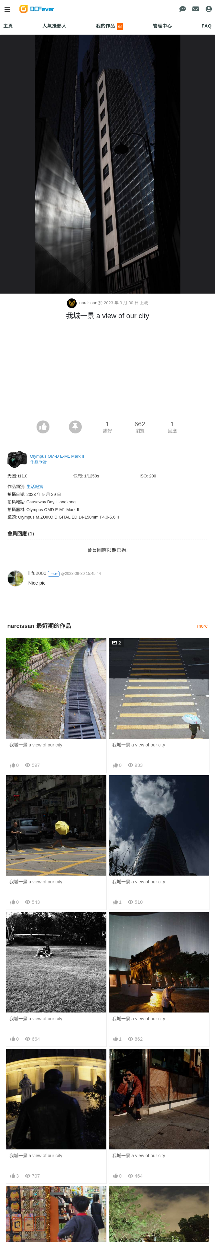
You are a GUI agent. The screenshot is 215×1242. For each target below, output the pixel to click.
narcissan (83, 302)
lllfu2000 (37, 573)
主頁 (8, 25)
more (202, 626)
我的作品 (110, 26)
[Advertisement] (107, 372)
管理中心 (162, 25)
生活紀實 (35, 486)
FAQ (207, 25)
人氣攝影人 (54, 25)
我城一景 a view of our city (35, 744)
